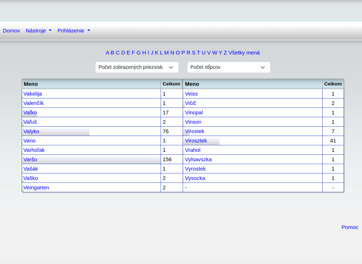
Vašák (30, 169)
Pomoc (349, 227)
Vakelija (32, 94)
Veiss (191, 94)
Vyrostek (195, 169)
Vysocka (195, 178)
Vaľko (30, 112)
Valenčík (33, 103)
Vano (29, 140)
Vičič (190, 103)
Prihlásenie (71, 30)
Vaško (30, 178)
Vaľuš (30, 122)
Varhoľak (34, 150)
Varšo (30, 159)
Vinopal (194, 112)
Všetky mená (244, 52)
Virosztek (196, 140)
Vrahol (192, 150)
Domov (11, 30)
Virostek (194, 131)
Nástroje (37, 30)
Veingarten (36, 187)
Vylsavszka (198, 159)
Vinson (193, 122)
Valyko (31, 131)
